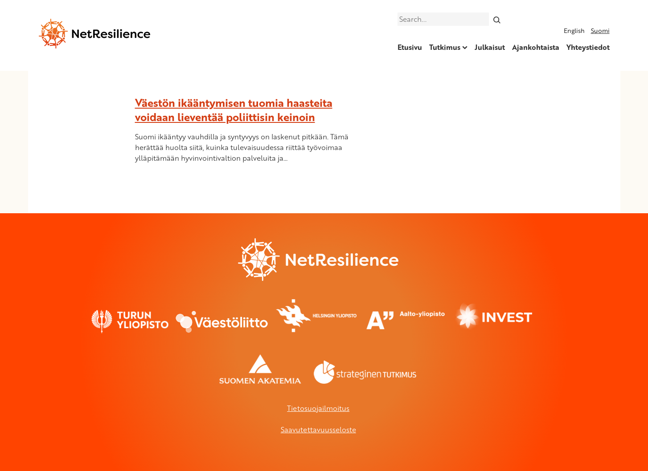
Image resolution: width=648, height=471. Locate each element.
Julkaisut (490, 47)
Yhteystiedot (588, 47)
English (574, 30)
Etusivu (410, 47)
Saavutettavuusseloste (318, 429)
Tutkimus (444, 47)
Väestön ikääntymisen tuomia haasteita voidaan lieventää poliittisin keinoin (233, 110)
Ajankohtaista (535, 47)
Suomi (600, 30)
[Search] (496, 19)
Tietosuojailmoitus (318, 408)
